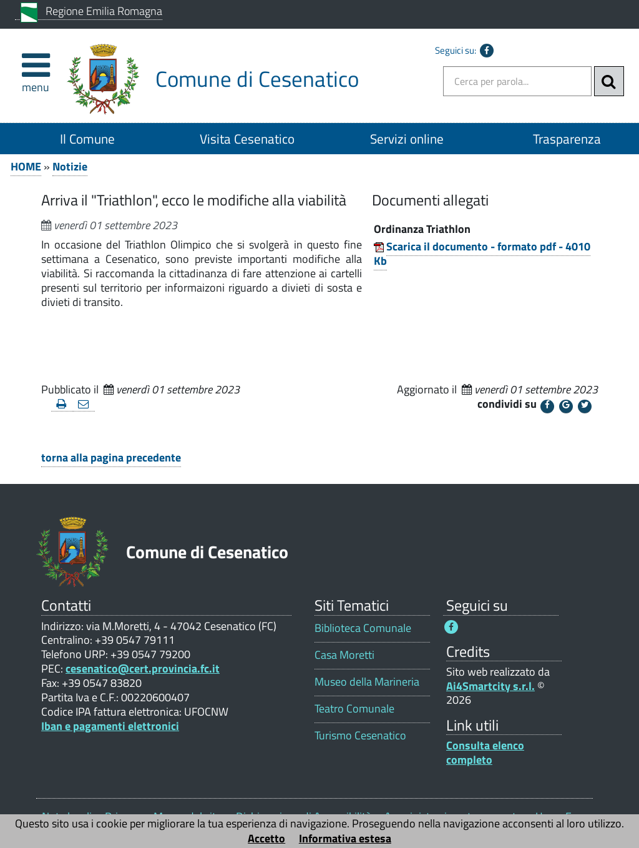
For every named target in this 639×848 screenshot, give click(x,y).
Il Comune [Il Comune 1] (87, 139)
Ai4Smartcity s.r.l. (490, 686)
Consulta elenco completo (485, 752)
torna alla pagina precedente (111, 457)
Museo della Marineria (367, 681)
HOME (26, 166)
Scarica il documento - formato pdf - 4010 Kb (482, 253)
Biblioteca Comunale (363, 627)
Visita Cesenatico (247, 139)
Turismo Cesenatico (360, 735)
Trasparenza (567, 139)
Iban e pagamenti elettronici (110, 725)
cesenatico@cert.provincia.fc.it (143, 668)
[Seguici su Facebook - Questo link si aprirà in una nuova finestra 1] (451, 627)
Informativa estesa (345, 838)
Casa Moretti (344, 654)
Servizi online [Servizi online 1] (407, 139)
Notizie (69, 166)
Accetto (266, 838)
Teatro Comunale (354, 708)
